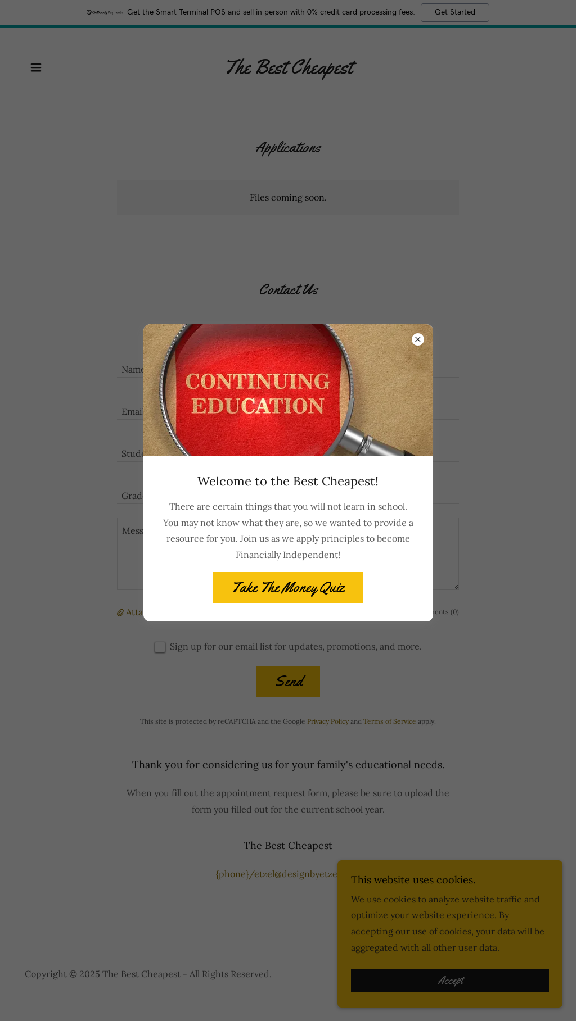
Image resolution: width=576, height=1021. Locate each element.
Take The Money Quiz (288, 587)
